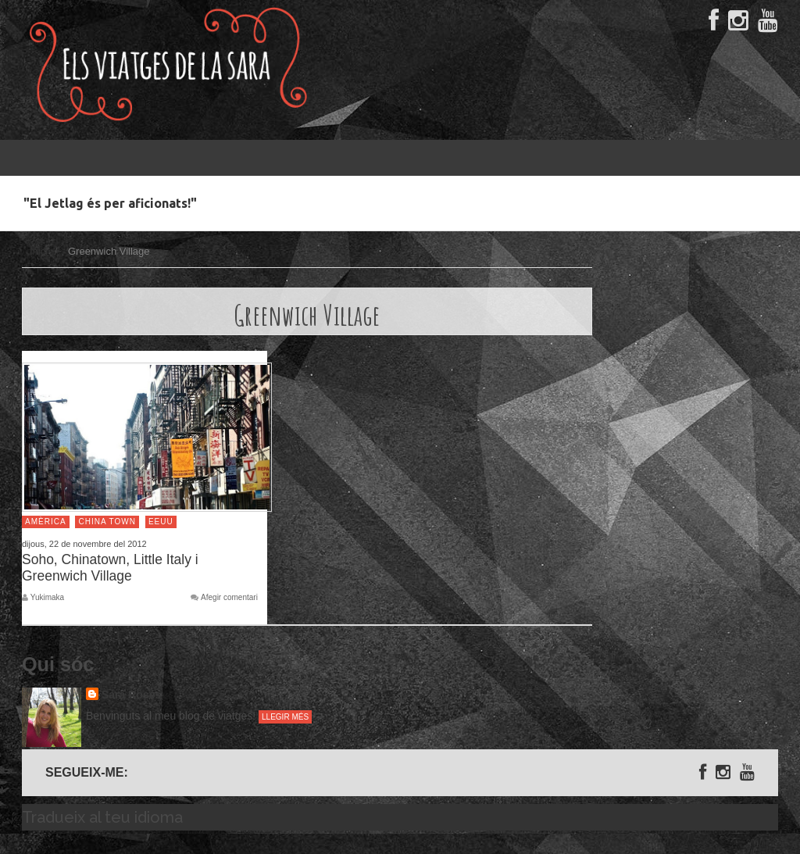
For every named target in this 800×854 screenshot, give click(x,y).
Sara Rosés (131, 694)
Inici (39, 251)
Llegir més (285, 717)
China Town (107, 521)
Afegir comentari (229, 598)
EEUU (160, 521)
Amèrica (45, 521)
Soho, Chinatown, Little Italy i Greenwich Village (110, 568)
